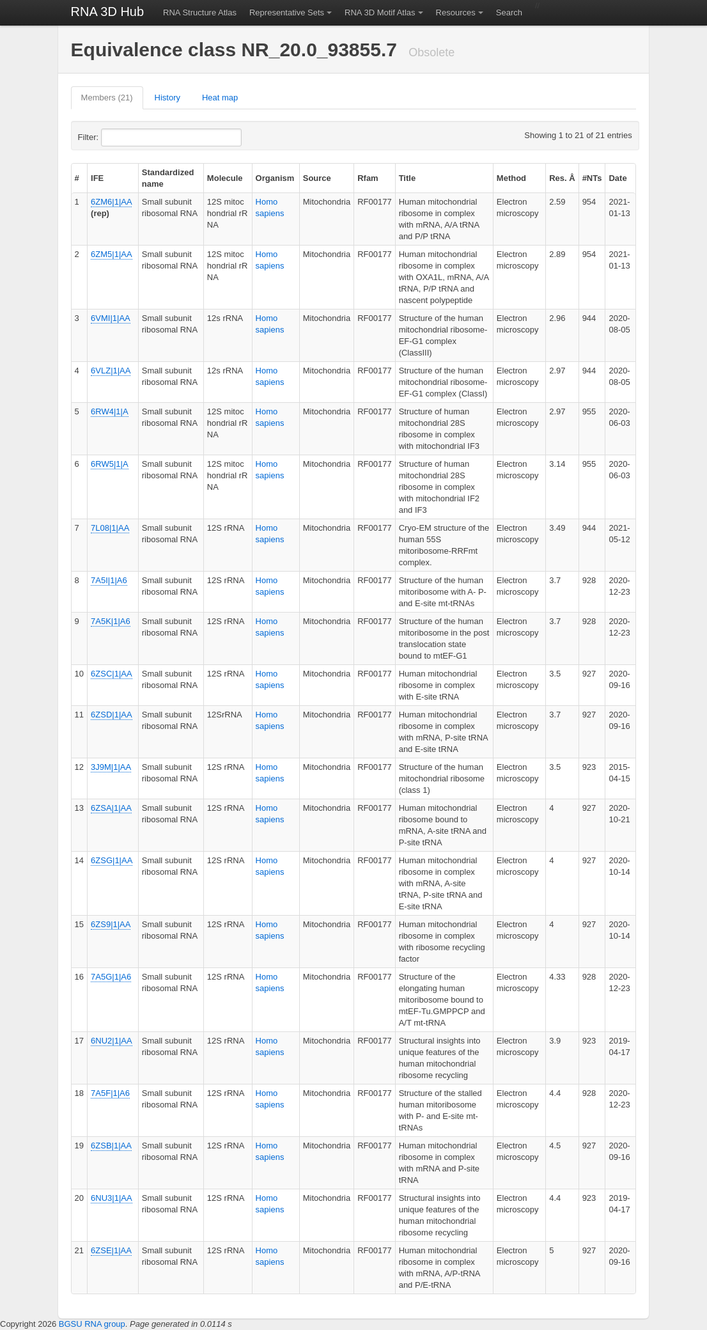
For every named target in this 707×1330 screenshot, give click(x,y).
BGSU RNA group (92, 1324)
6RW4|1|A (109, 411)
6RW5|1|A (109, 464)
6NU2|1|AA (111, 1040)
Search (509, 12)
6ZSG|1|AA (111, 860)
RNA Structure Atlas (200, 12)
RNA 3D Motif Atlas (380, 12)
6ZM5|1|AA (111, 254)
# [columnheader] (77, 178)
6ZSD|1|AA (111, 714)
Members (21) (107, 97)
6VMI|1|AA (110, 318)
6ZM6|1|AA (111, 202)
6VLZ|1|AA (110, 370)
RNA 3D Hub (107, 11)
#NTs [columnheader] (592, 178)
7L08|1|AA (110, 528)
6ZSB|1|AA (111, 1145)
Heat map (220, 97)
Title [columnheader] (407, 178)
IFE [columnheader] (97, 178)
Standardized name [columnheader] (168, 178)
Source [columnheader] (317, 178)
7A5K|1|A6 (110, 621)
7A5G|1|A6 (111, 977)
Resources (456, 12)
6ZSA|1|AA (111, 808)
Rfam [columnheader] (367, 178)
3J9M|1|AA (111, 767)
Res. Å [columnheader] (562, 178)
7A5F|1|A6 (110, 1093)
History (167, 97)
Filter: (119, 137)
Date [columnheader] (617, 178)
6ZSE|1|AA (111, 1250)
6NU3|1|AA (111, 1198)
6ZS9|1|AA (110, 924)
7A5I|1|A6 (109, 580)
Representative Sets (286, 12)
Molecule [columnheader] (225, 178)
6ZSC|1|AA (111, 673)
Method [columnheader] (511, 178)
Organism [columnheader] (275, 178)
